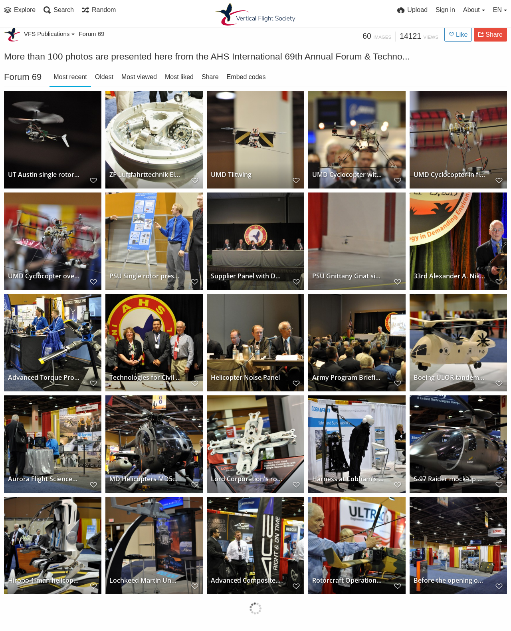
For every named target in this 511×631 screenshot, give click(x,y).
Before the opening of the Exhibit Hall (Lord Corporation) (449, 580)
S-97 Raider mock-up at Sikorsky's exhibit (449, 479)
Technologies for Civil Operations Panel (145, 377)
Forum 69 (91, 33)
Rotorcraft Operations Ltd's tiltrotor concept (348, 580)
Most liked (179, 76)
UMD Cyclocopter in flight (449, 175)
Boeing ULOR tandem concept (449, 377)
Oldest (104, 76)
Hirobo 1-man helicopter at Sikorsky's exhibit (43, 580)
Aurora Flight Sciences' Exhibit (43, 479)
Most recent (70, 76)
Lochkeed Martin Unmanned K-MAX (145, 580)
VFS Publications (49, 33)
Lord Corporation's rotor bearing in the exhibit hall (246, 479)
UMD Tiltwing (231, 175)
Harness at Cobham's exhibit (348, 479)
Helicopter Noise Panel (245, 377)
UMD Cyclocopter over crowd (43, 276)
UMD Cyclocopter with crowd (348, 175)
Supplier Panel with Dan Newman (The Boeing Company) (246, 276)
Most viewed (139, 76)
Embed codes (246, 76)
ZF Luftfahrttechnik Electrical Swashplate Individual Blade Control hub (145, 175)
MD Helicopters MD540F (145, 479)
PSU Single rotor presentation (145, 276)
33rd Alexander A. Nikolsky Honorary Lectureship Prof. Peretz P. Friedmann (449, 276)
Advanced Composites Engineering (246, 580)
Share (210, 76)
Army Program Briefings (348, 377)
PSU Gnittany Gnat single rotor (348, 276)
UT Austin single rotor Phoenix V (43, 175)
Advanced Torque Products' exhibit (43, 377)
